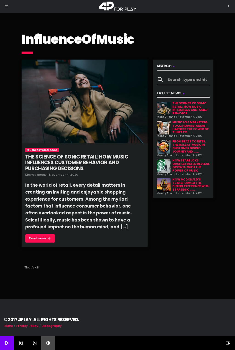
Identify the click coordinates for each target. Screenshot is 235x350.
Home (8, 326)
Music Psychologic (42, 150)
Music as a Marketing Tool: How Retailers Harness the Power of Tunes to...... (190, 127)
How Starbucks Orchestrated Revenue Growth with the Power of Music (191, 165)
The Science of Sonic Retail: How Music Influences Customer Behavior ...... (189, 108)
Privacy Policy (27, 326)
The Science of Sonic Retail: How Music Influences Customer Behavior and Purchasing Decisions (76, 162)
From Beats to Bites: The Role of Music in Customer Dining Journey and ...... (189, 146)
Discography (52, 326)
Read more (40, 238)
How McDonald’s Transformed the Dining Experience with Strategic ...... (191, 184)
